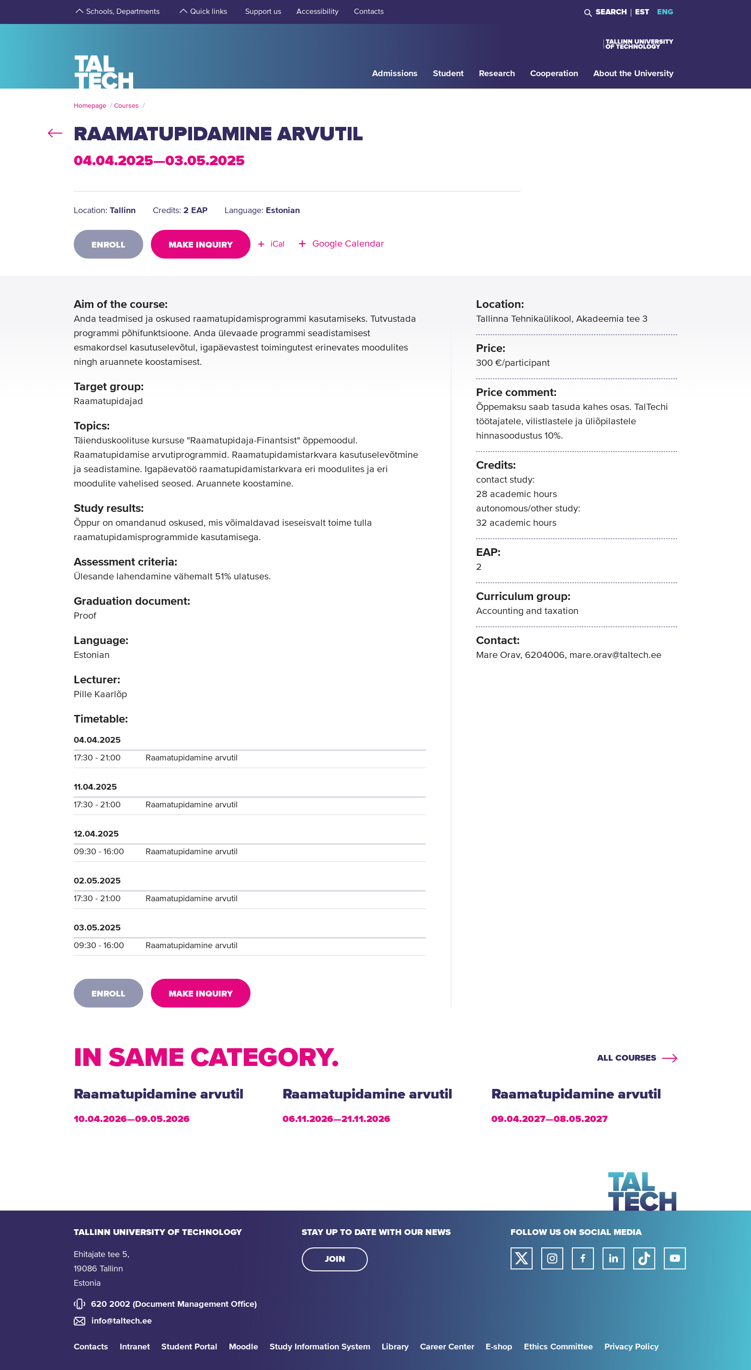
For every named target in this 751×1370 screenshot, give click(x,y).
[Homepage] (104, 56)
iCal (277, 244)
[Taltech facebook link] (583, 1258)
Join (335, 1259)
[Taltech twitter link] (522, 1258)
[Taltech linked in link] (614, 1258)
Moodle (243, 1347)
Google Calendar (348, 244)
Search (611, 12)
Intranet (135, 1347)
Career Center (447, 1347)
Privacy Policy (631, 1347)
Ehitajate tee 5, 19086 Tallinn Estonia (101, 1269)
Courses (126, 105)
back (55, 131)
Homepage (90, 105)
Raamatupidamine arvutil (158, 1094)
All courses (626, 1058)
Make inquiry (201, 245)
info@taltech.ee (121, 1321)
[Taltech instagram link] (552, 1258)
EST (642, 12)
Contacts (91, 1347)
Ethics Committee (558, 1347)
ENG (665, 12)
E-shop (499, 1347)
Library (395, 1347)
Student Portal (189, 1347)
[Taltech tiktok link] (644, 1258)
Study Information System (320, 1347)
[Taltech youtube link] (675, 1258)
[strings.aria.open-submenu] (78, 12)
